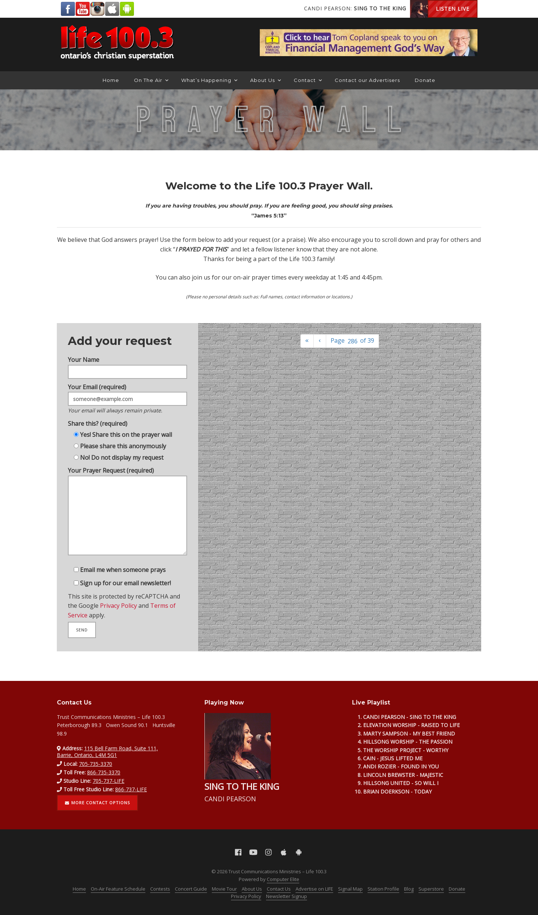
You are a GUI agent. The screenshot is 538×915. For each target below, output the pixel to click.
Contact (308, 80)
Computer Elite (283, 879)
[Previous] (320, 341)
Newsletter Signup (286, 896)
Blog (409, 888)
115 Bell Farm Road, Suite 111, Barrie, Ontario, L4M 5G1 (107, 751)
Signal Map (350, 888)
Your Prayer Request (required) (127, 516)
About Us (265, 80)
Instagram (97, 9)
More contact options (97, 802)
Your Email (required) (127, 391)
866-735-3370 (103, 772)
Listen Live (452, 8)
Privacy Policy (118, 615)
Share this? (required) (95, 418)
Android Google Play (127, 9)
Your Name (127, 356)
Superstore (431, 888)
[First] (307, 341)
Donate (425, 80)
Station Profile (383, 888)
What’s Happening (209, 80)
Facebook (68, 9)
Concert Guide (191, 888)
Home (111, 80)
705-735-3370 (95, 763)
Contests (160, 888)
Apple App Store (112, 9)
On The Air (151, 80)
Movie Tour (224, 888)
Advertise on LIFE (314, 888)
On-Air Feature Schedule (118, 888)
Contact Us (279, 888)
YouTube (83, 9)
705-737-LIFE (108, 780)
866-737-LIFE (131, 789)
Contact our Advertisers (367, 80)
